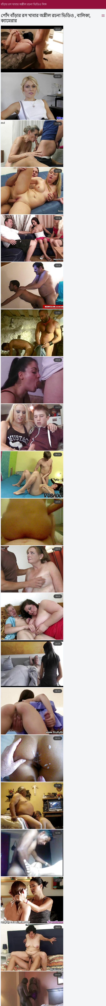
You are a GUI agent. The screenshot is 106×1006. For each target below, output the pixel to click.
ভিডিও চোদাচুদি (7, 1004)
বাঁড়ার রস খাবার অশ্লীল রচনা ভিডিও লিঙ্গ (24, 4)
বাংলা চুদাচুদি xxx (90, 1002)
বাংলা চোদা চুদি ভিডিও (58, 1004)
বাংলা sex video (67, 1002)
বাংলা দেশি (5, 1002)
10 (74, 971)
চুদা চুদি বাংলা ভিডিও (31, 1004)
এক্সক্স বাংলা (46, 1002)
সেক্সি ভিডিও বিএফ (25, 1002)
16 (90, 971)
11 (82, 971)
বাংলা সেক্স (81, 1004)
